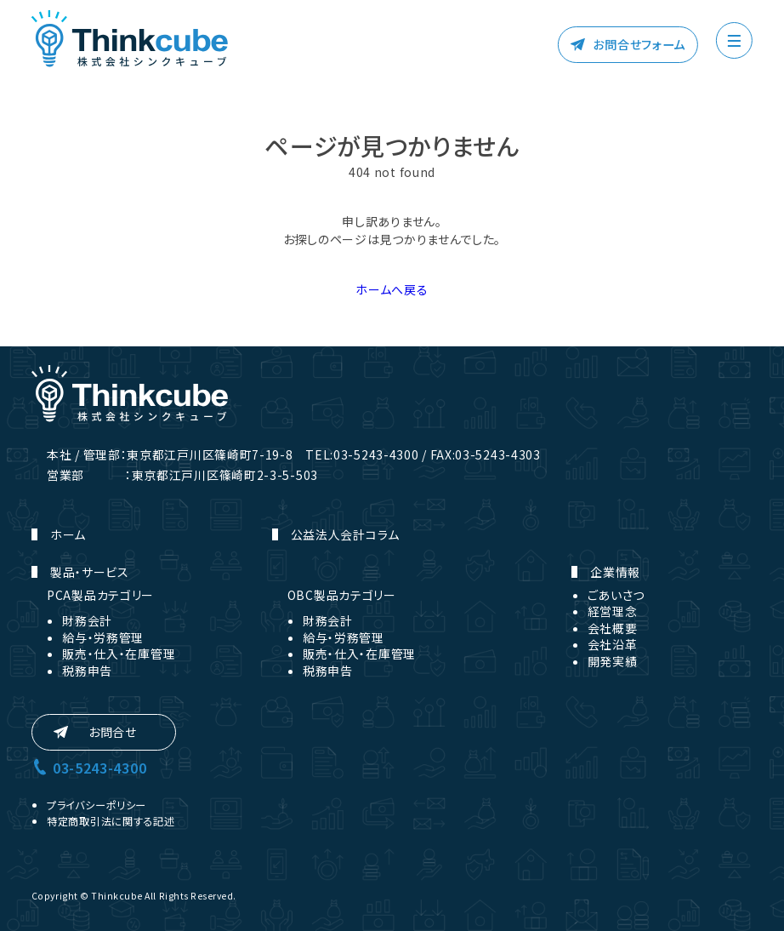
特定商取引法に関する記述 (110, 821)
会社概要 (613, 628)
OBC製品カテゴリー (341, 594)
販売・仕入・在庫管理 (118, 653)
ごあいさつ (616, 594)
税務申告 (87, 670)
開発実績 (613, 661)
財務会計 (87, 620)
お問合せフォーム (640, 44)
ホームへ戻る (391, 289)
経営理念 (613, 611)
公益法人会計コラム (345, 534)
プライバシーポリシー (96, 805)
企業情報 (615, 571)
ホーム (68, 534)
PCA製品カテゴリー (100, 594)
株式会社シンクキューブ (129, 39)
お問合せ (112, 731)
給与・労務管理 (103, 637)
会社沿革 (613, 644)
